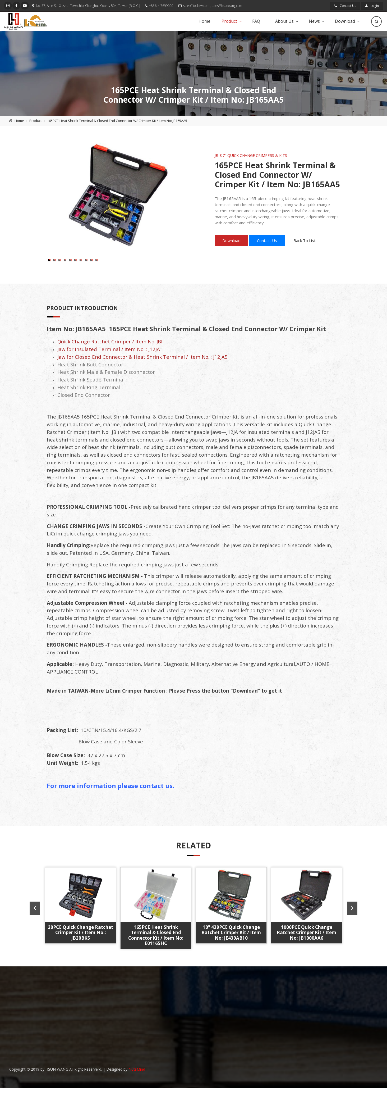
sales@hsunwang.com (227, 5)
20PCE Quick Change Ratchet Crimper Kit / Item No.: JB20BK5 (80, 946)
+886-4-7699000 (161, 5)
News (314, 21)
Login (372, 5)
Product (229, 21)
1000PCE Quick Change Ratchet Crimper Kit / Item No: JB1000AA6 (306, 946)
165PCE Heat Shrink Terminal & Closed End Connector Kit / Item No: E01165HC (155, 949)
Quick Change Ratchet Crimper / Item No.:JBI (109, 355)
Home (204, 21)
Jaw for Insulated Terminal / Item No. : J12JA (108, 363)
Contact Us (345, 5)
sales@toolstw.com (196, 5)
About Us (284, 21)
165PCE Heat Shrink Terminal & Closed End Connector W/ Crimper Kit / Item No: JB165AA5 (117, 120)
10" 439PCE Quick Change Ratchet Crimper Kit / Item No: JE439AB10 (231, 946)
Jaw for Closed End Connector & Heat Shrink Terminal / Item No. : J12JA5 (142, 371)
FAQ (256, 21)
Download (345, 21)
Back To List (304, 240)
